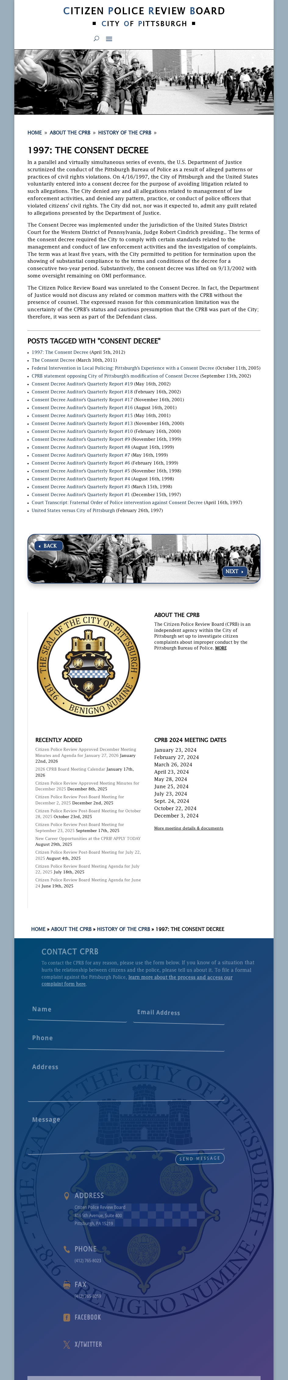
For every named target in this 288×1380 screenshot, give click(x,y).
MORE (220, 648)
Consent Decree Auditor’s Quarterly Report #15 (82, 416)
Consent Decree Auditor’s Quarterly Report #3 (81, 487)
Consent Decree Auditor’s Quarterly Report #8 (81, 447)
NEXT (232, 572)
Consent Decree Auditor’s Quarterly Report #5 (81, 471)
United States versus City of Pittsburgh (73, 511)
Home (38, 929)
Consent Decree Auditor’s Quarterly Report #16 (82, 408)
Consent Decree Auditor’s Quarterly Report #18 (82, 392)
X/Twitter (136, 1344)
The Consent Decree (53, 360)
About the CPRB (71, 929)
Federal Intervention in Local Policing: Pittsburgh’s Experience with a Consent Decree (123, 368)
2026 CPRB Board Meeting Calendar (70, 770)
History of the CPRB (123, 929)
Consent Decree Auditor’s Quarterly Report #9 (81, 439)
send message (152, 1150)
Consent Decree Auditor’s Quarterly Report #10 (82, 432)
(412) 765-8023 (135, 1260)
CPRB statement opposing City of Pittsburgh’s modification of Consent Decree (115, 376)
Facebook (135, 1317)
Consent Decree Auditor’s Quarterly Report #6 (81, 463)
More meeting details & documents (188, 829)
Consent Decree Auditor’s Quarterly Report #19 (82, 384)
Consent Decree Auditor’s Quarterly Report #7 (81, 455)
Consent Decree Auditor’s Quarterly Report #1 (81, 495)
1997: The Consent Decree (60, 352)
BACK (50, 546)
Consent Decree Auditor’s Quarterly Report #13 (82, 424)
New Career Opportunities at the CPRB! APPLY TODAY (88, 839)
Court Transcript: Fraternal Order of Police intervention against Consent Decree (117, 503)
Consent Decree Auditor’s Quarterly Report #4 (81, 479)
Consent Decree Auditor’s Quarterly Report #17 (82, 400)
